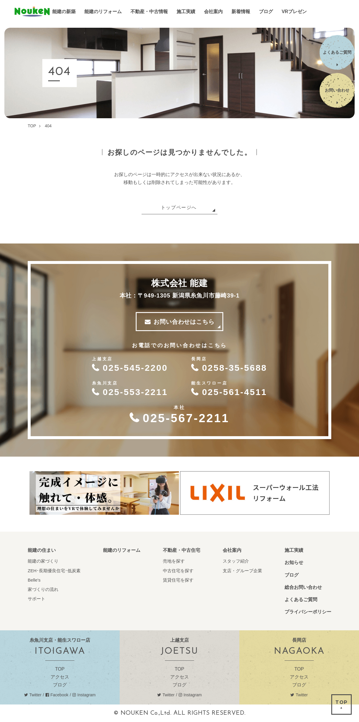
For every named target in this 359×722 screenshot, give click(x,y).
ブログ (292, 575)
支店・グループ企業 (242, 570)
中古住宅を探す (178, 570)
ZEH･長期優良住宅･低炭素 (54, 570)
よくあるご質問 (301, 599)
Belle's (34, 579)
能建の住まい (42, 550)
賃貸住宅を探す (178, 579)
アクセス (59, 676)
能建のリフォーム (121, 550)
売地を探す (174, 561)
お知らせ (294, 562)
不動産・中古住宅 (181, 550)
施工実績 (294, 550)
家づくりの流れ (43, 589)
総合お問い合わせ (303, 587)
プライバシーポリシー (308, 611)
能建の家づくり (43, 561)
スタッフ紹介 (236, 561)
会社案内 (232, 550)
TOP (60, 669)
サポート (36, 598)
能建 (32, 12)
